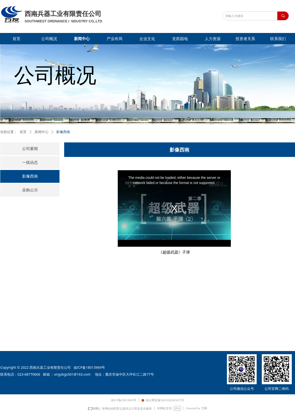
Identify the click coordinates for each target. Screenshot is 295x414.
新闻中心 (41, 132)
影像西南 (63, 132)
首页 (23, 132)
